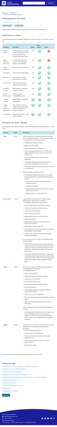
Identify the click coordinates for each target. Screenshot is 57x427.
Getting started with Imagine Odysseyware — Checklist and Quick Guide (20, 366)
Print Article (7, 25)
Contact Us (51, 3)
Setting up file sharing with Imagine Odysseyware (14, 369)
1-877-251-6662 (8, 418)
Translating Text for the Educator (10, 391)
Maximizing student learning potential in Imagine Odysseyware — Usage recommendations (24, 377)
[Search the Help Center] (34, 3)
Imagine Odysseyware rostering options (12, 371)
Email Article (19, 25)
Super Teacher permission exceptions (32, 239)
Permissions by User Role (8, 382)
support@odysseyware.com (11, 416)
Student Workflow (6, 388)
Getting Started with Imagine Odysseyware (13, 14)
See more (6, 395)
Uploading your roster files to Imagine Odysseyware (15, 374)
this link (6, 354)
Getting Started (13, 12)
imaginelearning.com (9, 420)
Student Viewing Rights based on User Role (13, 385)
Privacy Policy (5, 422)
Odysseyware (5, 12)
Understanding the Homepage (9, 380)
